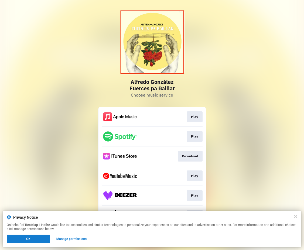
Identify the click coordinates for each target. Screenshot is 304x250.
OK (28, 239)
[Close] (295, 216)
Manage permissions (71, 239)
